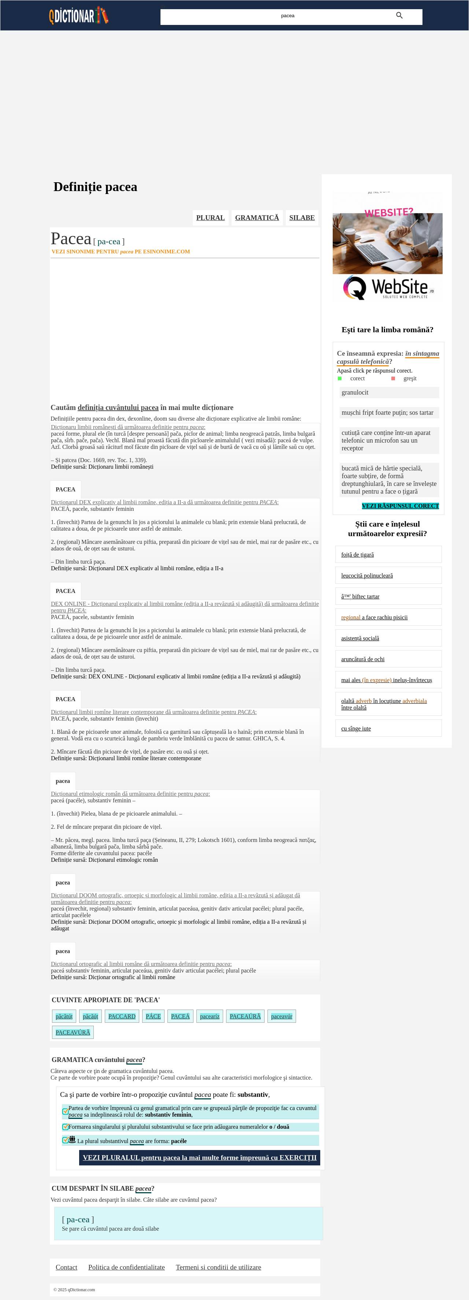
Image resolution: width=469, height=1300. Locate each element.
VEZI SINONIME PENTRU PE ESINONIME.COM (121, 251)
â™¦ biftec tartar (360, 596)
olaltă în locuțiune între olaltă (384, 704)
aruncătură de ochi (362, 659)
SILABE (302, 217)
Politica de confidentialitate (126, 1267)
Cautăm (63, 407)
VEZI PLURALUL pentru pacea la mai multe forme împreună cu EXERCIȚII (200, 1157)
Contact (66, 1267)
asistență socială (360, 638)
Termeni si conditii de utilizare (218, 1267)
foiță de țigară (357, 555)
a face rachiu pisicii (374, 617)
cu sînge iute (356, 728)
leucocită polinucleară (367, 575)
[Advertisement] (234, 95)
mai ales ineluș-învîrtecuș (386, 680)
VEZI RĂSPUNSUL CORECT (400, 506)
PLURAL (210, 217)
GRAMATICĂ (257, 217)
